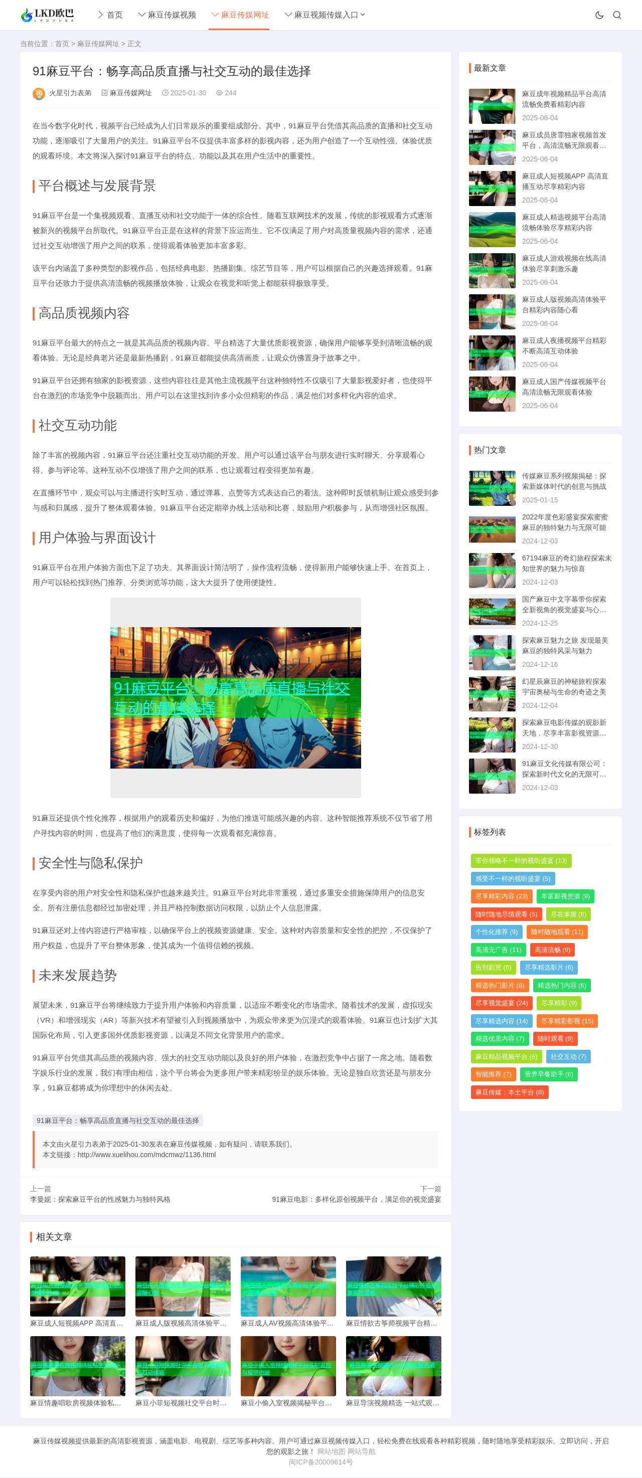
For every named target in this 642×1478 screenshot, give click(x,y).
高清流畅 (553, 950)
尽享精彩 (559, 1003)
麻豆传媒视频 (167, 15)
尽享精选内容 (501, 1021)
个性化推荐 (496, 932)
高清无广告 (498, 950)
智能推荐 (493, 1074)
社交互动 (569, 1056)
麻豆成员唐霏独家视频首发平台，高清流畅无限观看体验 (564, 145)
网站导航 (362, 1452)
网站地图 (331, 1452)
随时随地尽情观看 (506, 914)
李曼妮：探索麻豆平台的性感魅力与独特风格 (100, 1199)
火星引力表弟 (70, 93)
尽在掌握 (569, 914)
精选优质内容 (500, 1038)
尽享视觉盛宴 (501, 1003)
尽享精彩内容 (501, 896)
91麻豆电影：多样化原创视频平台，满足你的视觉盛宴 (356, 1199)
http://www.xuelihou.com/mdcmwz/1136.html (147, 1155)
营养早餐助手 (549, 1074)
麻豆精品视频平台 (506, 1056)
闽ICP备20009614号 (321, 1462)
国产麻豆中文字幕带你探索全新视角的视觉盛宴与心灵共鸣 (564, 609)
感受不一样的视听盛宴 (513, 878)
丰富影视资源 (565, 896)
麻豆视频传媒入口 (321, 15)
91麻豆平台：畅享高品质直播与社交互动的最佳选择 (118, 1121)
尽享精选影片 (549, 967)
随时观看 (556, 1038)
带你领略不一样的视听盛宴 (521, 860)
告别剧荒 (493, 967)
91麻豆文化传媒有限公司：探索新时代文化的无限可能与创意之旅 (564, 774)
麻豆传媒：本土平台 (509, 1092)
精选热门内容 (562, 985)
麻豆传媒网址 (240, 15)
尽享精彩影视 (567, 1021)
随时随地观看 (557, 932)
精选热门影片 (500, 985)
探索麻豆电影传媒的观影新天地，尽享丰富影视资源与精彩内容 (564, 733)
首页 (110, 15)
